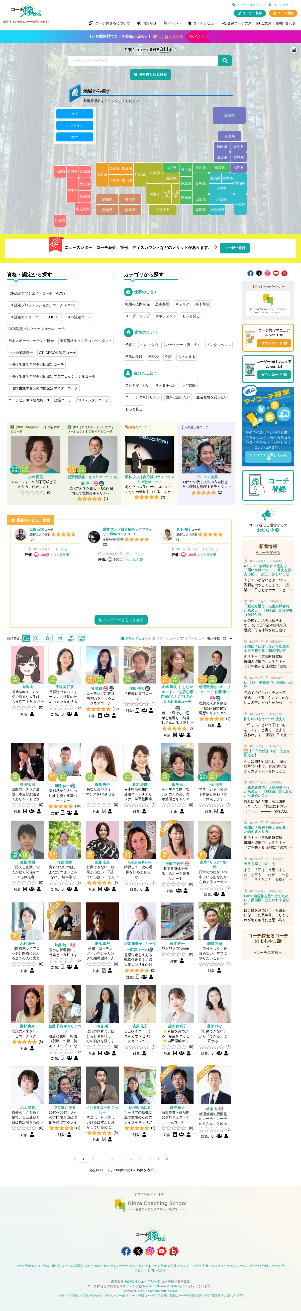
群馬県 (215, 178)
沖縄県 (60, 221)
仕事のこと (144, 292)
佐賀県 (72, 172)
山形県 (222, 157)
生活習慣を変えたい (212, 397)
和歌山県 (163, 210)
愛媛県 (107, 200)
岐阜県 (186, 184)
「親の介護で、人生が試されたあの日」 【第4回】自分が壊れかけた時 (268, 610)
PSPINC (172, 1291)
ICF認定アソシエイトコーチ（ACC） (37, 293)
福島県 (238, 168)
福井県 (171, 168)
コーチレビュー (205, 23)
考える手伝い (165, 385)
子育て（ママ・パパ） (142, 345)
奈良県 (167, 194)
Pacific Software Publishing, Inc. (165, 1286)
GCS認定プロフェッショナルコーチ (36, 329)
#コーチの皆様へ (268, 952)
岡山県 (127, 181)
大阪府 (154, 194)
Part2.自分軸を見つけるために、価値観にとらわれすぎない (266, 900)
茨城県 (240, 184)
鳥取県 (127, 169)
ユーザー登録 (252, 13)
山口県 (102, 175)
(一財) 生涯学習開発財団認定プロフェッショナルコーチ (52, 376)
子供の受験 (134, 357)
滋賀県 (171, 178)
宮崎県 (85, 197)
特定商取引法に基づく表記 (223, 1296)
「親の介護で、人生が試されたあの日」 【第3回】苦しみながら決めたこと (268, 791)
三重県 (175, 194)
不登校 (153, 357)
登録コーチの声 (239, 23)
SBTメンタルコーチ (93, 400)
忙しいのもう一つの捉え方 (265, 719)
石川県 (186, 170)
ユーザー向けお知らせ (132, 1266)
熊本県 (72, 191)
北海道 (229, 116)
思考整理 (162, 304)
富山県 (201, 168)
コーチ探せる (26, 10)
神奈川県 (217, 210)
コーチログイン (283, 5)
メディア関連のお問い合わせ (79, 1296)
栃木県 (227, 178)
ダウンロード (271, 343)
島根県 (114, 169)
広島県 (114, 181)
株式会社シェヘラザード (142, 1282)
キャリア (182, 304)
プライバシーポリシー (118, 1296)
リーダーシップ (137, 316)
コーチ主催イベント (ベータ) (213, 1266)
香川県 (130, 200)
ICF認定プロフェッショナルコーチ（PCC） (42, 305)
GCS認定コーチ (78, 317)
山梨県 (201, 200)
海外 (74, 137)
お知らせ (265, 530)
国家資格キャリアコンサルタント (86, 341)
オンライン (75, 125)
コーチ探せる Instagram (267, 273)
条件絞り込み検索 (153, 75)
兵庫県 (140, 175)
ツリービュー (194, 638)
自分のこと (143, 373)
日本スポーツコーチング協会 (31, 341)
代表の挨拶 (51, 1266)
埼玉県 (221, 189)
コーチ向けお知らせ (98, 1266)
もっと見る (191, 316)
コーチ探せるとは (28, 1266)
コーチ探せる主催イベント (170, 1266)
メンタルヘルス (219, 345)
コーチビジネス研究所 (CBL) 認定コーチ (40, 400)
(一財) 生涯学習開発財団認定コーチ (36, 364)
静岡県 (201, 210)
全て (74, 114)
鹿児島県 (83, 209)
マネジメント (165, 316)
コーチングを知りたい (142, 397)
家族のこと (144, 332)
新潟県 (219, 168)
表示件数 (213, 638)
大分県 (85, 184)
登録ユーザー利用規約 (185, 1296)
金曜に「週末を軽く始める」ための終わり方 (266, 830)
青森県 (229, 136)
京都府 (154, 173)
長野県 (201, 184)
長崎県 (60, 172)
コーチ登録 (285, 13)
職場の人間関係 (137, 304)
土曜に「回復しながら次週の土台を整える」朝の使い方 (266, 649)
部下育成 (202, 304)
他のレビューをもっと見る (121, 620)
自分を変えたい (137, 385)
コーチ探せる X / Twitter (259, 273)
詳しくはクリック (168, 36)
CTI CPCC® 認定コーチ (57, 353)
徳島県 (130, 210)
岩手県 (238, 147)
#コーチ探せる (268, 552)
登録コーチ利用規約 (152, 1296)
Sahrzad (154, 1291)
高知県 (107, 210)
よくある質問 (72, 1266)
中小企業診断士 (20, 353)
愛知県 (186, 198)
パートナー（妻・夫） (183, 345)
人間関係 (189, 385)
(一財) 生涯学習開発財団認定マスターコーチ (43, 388)
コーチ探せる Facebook (250, 273)
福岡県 (85, 172)
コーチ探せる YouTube (276, 273)
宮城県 (238, 157)
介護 (168, 357)
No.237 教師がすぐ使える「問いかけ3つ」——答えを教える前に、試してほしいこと (267, 570)
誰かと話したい (178, 397)
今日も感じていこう (259, 864)
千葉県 (240, 205)
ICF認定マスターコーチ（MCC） (34, 317)
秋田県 (222, 147)
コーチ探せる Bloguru (284, 273)
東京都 (221, 200)
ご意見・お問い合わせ (278, 23)
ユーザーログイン (249, 5)
